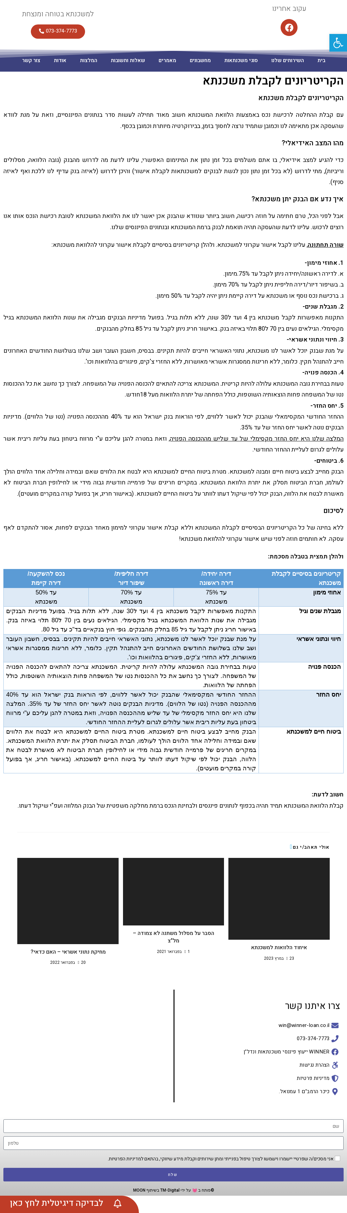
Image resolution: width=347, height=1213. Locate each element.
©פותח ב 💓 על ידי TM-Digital (186, 1190)
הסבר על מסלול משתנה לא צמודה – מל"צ (173, 937)
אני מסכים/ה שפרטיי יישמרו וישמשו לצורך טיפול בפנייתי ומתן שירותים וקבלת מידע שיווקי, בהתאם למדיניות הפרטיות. (220, 1158)
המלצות (88, 60)
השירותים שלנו (287, 60)
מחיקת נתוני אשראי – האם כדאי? (68, 952)
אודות (60, 60)
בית (321, 60)
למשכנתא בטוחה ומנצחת (58, 14)
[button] (338, 43)
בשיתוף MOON (146, 1190)
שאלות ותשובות (128, 60)
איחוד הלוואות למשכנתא (279, 947)
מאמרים (167, 60)
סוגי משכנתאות (241, 60)
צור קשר (31, 60)
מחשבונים (200, 60)
